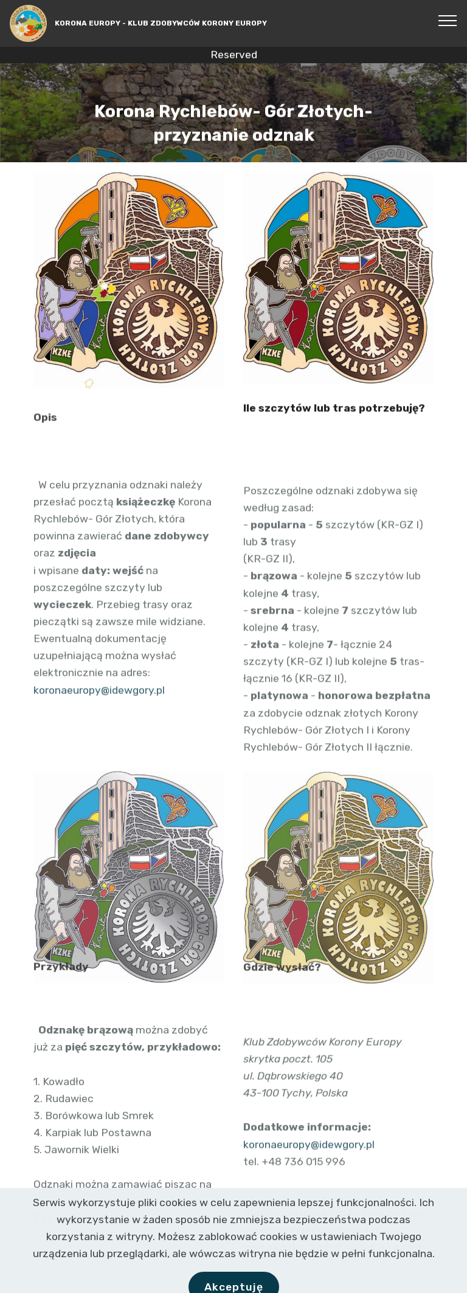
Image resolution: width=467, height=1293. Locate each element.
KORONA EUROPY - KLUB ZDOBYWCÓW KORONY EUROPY (161, 23)
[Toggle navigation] (447, 20)
